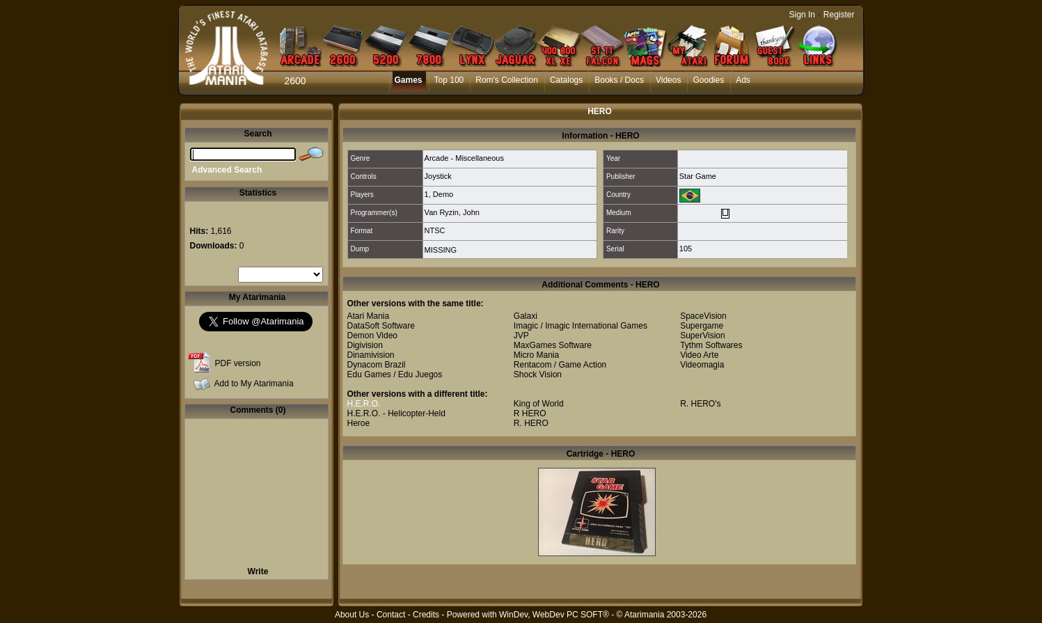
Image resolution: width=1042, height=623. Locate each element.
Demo (443, 194)
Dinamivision (371, 355)
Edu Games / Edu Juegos (395, 374)
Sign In (802, 14)
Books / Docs (619, 80)
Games (409, 80)
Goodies (708, 80)
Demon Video (372, 335)
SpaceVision (703, 316)
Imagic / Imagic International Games (580, 326)
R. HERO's (700, 404)
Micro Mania (536, 355)
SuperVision (702, 335)
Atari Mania (368, 316)
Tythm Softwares (711, 345)
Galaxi (525, 316)
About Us (352, 615)
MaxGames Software (553, 345)
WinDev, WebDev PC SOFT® (554, 615)
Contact (391, 615)
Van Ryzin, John (452, 212)
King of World (539, 404)
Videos (668, 80)
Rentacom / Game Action (560, 365)
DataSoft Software (381, 326)
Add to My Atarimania (254, 383)
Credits (426, 615)
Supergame (701, 326)
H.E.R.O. (364, 404)
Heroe (358, 423)
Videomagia (702, 365)
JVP (521, 335)
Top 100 (449, 80)
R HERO (530, 413)
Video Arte (699, 355)
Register (839, 14)
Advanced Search (227, 170)
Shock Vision (538, 374)
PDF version (238, 363)
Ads (743, 80)
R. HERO (531, 423)
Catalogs (566, 80)
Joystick (438, 176)
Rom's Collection (506, 80)
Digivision (365, 345)
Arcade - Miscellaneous (464, 158)
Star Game (697, 176)
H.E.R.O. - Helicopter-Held (396, 413)
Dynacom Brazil (376, 365)
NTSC (435, 230)
